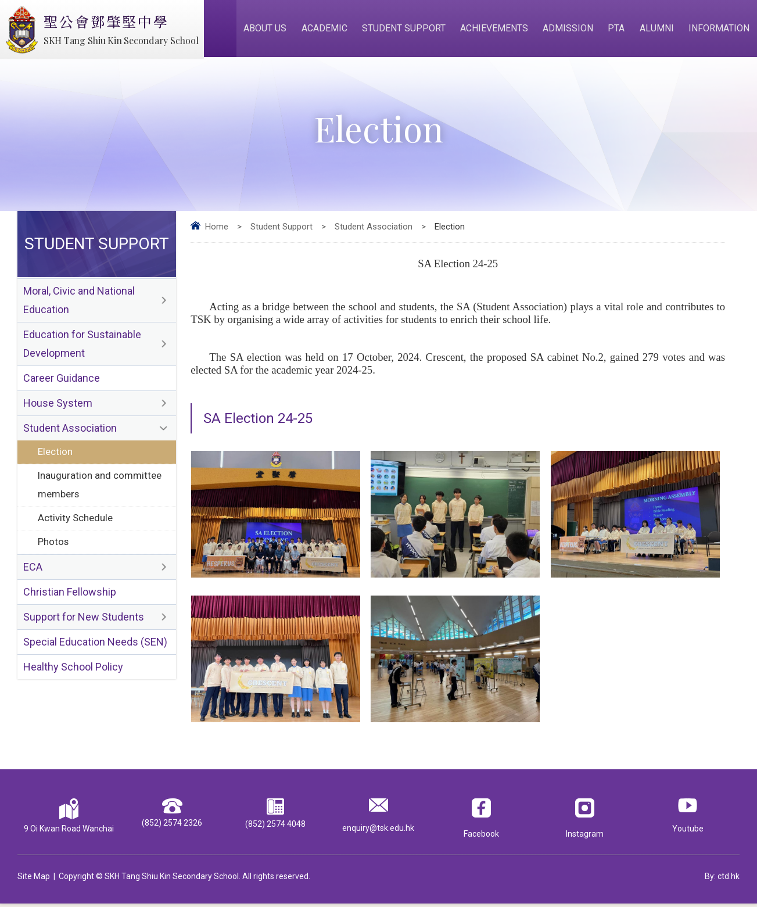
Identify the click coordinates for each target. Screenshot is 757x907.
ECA (32, 578)
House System (57, 410)
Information (719, 29)
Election (55, 459)
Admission (571, 29)
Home (216, 230)
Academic (329, 29)
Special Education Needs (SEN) (95, 654)
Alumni (658, 29)
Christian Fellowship (69, 603)
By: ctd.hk (722, 879)
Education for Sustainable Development (82, 349)
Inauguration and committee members (100, 493)
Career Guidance (61, 384)
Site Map (33, 879)
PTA (618, 29)
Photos (53, 552)
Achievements (498, 29)
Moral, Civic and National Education (79, 304)
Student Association (373, 230)
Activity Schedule (75, 527)
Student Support (408, 29)
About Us (270, 29)
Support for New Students (83, 629)
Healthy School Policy (73, 680)
